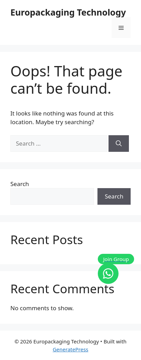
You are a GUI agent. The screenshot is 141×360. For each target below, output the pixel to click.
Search (19, 184)
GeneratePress (70, 349)
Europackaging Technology (68, 12)
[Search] (119, 143)
